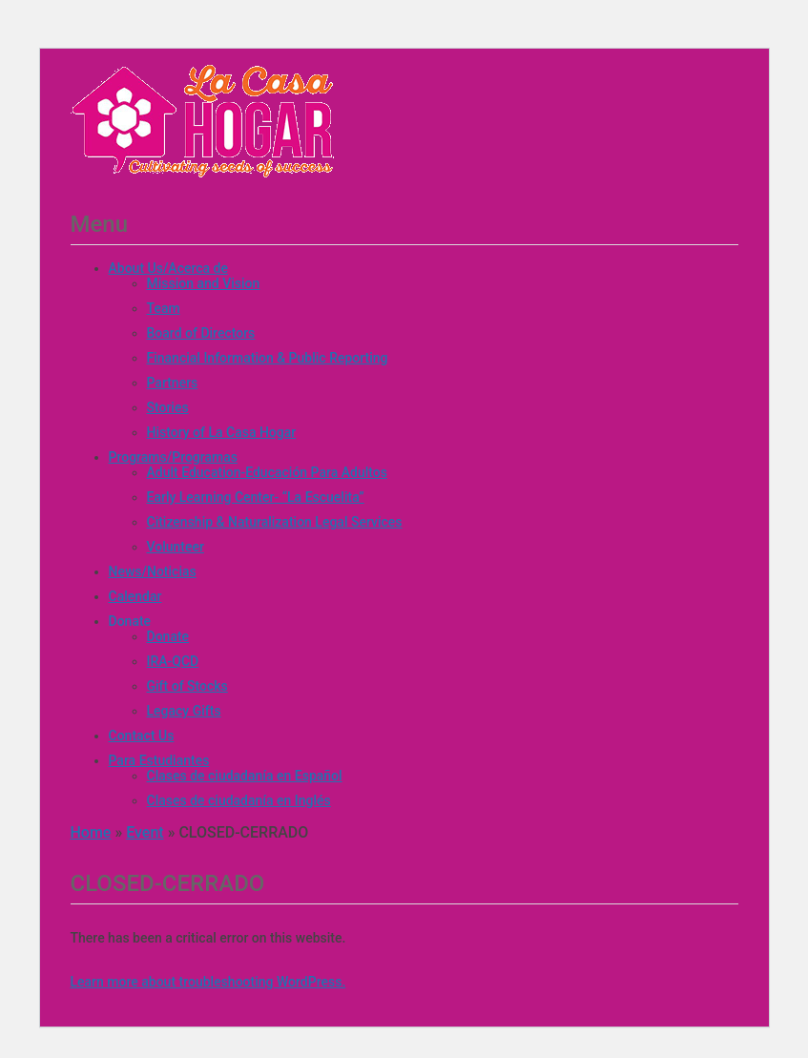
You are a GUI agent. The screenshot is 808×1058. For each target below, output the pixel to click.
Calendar (135, 596)
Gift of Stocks (187, 686)
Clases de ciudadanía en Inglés (239, 800)
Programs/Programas (173, 457)
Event (144, 832)
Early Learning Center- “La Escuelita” (255, 497)
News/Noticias (153, 571)
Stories (168, 407)
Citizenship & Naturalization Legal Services (275, 521)
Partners (172, 382)
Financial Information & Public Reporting (267, 357)
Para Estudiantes (159, 760)
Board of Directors (201, 333)
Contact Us (142, 735)
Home (91, 832)
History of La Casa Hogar (222, 432)
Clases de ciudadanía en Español (244, 775)
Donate (130, 621)
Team (163, 308)
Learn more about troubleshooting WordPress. (208, 981)
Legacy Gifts (184, 710)
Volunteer (175, 546)
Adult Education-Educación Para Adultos (267, 472)
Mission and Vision (203, 283)
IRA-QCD (173, 661)
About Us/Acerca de (168, 268)
